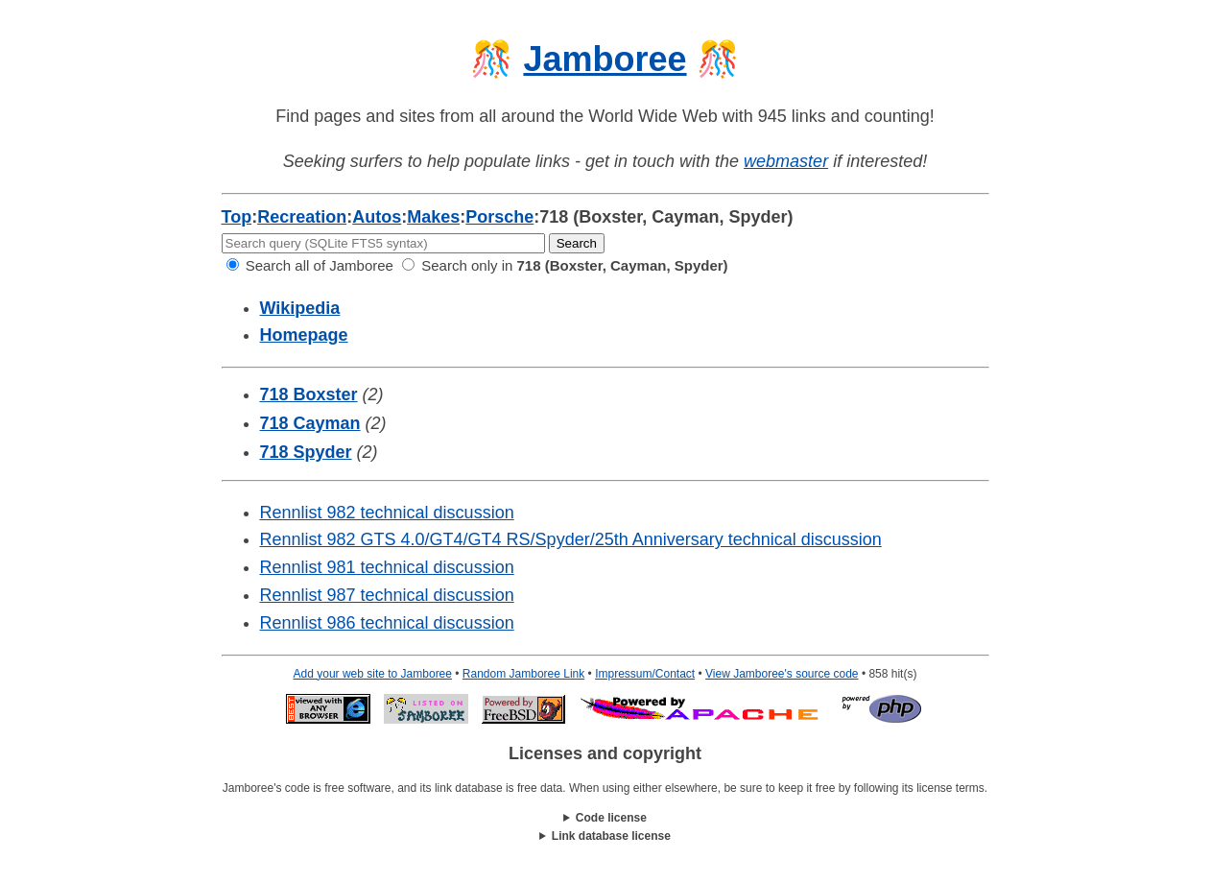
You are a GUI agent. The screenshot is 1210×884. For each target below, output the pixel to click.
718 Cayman (310, 423)
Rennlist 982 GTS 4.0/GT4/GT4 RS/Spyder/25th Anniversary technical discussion (571, 539)
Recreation (301, 217)
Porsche (499, 217)
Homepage (304, 335)
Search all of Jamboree (309, 265)
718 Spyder (306, 452)
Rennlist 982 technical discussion (387, 512)
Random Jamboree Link (523, 674)
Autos (376, 217)
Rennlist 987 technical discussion (387, 595)
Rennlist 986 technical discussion (387, 623)
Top (237, 217)
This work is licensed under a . (605, 836)
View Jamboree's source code (782, 674)
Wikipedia (300, 308)
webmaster (786, 161)
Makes (433, 217)
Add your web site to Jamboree (373, 674)
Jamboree (604, 59)
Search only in (564, 265)
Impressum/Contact (645, 674)
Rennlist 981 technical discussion (387, 567)
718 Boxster (309, 394)
